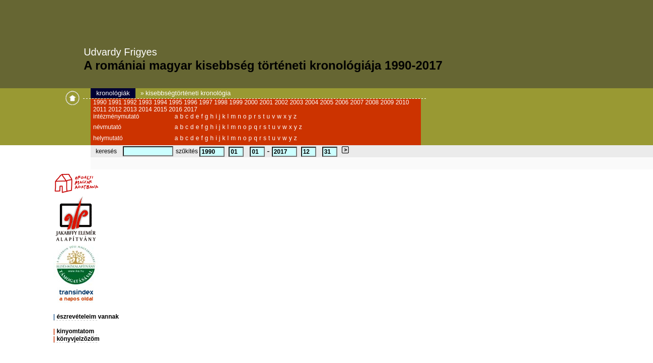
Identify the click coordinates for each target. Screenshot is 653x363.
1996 (191, 102)
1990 (100, 102)
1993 (146, 102)
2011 (100, 109)
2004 (312, 102)
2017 (190, 109)
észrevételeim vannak (87, 316)
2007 (358, 102)
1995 (176, 102)
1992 (130, 102)
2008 (373, 102)
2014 (146, 109)
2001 (266, 102)
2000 (251, 102)
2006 (342, 102)
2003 (297, 102)
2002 (281, 102)
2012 (115, 109)
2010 (402, 102)
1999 (236, 102)
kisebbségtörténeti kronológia (188, 93)
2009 (388, 102)
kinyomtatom (75, 331)
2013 (130, 109)
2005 (327, 102)
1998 (221, 102)
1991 (115, 102)
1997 (206, 102)
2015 (161, 109)
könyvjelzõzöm (77, 338)
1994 (161, 102)
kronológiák (113, 93)
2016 (176, 109)
